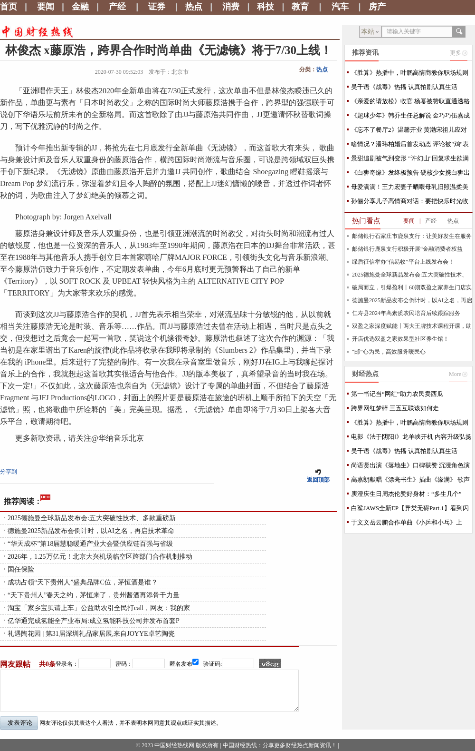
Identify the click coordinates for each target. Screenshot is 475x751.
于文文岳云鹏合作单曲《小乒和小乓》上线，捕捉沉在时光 (406, 524)
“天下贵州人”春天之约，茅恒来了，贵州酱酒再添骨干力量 (94, 595)
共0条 (47, 664)
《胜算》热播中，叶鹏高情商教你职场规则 (409, 72)
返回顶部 (318, 479)
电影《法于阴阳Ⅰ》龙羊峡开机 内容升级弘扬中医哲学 (411, 438)
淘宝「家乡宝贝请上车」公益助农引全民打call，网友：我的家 (99, 608)
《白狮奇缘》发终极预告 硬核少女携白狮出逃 (410, 174)
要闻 (45, 6)
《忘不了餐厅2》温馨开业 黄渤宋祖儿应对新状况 (409, 131)
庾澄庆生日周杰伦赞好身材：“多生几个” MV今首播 (406, 495)
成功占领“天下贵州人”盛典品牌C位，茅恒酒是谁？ (83, 582)
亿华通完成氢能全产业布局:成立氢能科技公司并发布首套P (94, 620)
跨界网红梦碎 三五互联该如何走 (395, 408)
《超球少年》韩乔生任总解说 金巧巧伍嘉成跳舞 (410, 117)
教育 (300, 6)
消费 (230, 6)
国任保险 (21, 569)
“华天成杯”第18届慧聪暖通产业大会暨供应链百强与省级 (90, 543)
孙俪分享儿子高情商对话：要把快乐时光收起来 (409, 203)
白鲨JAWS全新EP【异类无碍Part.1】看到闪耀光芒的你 (410, 509)
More (455, 374)
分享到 (8, 471)
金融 (80, 6)
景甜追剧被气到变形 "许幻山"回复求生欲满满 (410, 160)
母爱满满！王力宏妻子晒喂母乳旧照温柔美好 (409, 188)
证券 (156, 6)
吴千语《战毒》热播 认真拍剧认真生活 (404, 86)
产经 (117, 6)
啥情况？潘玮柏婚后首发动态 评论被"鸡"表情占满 (410, 145)
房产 (377, 6)
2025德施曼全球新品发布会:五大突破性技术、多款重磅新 (92, 518)
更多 (455, 52)
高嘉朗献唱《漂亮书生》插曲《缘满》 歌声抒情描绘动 (410, 481)
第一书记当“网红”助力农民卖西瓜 (397, 393)
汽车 (340, 6)
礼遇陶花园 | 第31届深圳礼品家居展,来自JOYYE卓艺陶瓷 (91, 633)
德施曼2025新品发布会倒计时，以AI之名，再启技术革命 (91, 530)
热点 (193, 6)
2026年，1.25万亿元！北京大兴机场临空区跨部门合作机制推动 (100, 556)
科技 (265, 6)
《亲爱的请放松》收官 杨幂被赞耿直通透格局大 (410, 103)
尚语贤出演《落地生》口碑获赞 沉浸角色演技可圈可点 (410, 467)
